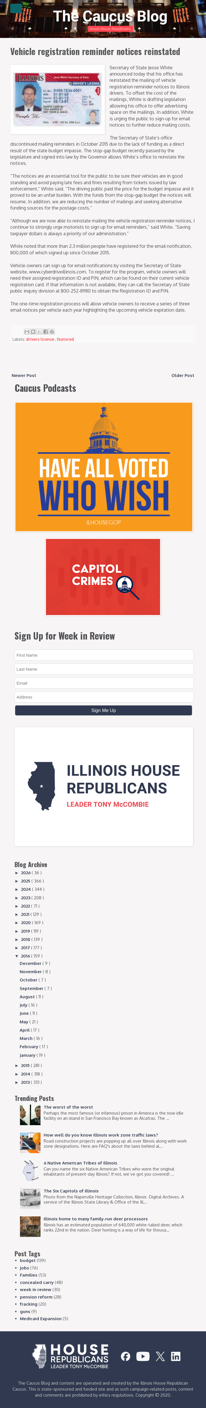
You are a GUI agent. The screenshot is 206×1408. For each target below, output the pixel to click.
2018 (26, 939)
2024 (26, 889)
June (25, 1013)
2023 (26, 897)
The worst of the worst (68, 1107)
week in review (35, 1289)
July (24, 1005)
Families (28, 1275)
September (32, 988)
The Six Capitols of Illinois (71, 1191)
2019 (26, 931)
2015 (26, 1065)
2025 (26, 881)
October (29, 980)
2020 (26, 922)
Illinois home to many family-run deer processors (96, 1219)
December (31, 963)
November (31, 971)
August (28, 996)
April (25, 1030)
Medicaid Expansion (41, 1318)
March (27, 1038)
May (24, 1021)
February (29, 1046)
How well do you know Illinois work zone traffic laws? (101, 1135)
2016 (26, 956)
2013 (26, 1082)
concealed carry (37, 1282)
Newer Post (24, 375)
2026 (26, 872)
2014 (26, 1074)
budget (28, 1260)
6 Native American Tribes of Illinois (80, 1163)
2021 (26, 914)
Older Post (182, 375)
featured (65, 339)
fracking (28, 1304)
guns (25, 1311)
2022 (26, 906)
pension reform (36, 1297)
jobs (24, 1268)
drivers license (40, 339)
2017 (26, 947)
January (28, 1055)
